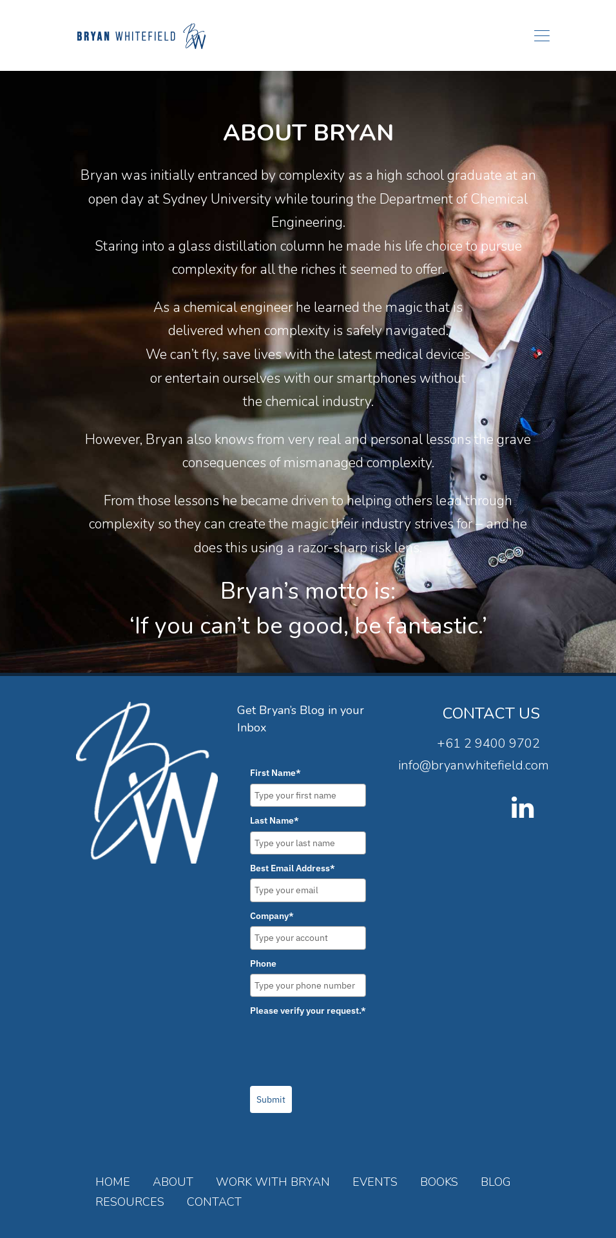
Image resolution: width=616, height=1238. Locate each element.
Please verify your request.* (308, 1010)
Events (375, 1182)
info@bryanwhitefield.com (473, 765)
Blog (496, 1182)
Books (439, 1182)
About (173, 1182)
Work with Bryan (273, 1182)
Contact (214, 1202)
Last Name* (274, 820)
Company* (272, 916)
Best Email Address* (292, 868)
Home (112, 1182)
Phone (263, 963)
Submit (270, 1099)
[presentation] (348, 1046)
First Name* (275, 773)
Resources (129, 1202)
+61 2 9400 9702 (488, 743)
